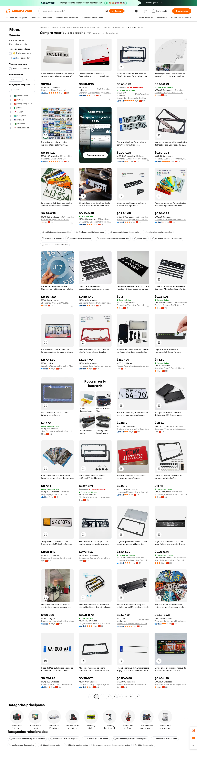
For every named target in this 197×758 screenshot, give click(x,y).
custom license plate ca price (158, 232)
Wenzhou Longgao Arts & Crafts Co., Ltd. (133, 219)
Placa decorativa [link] (135, 27)
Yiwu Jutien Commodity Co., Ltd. (131, 98)
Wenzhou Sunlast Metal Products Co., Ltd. (95, 93)
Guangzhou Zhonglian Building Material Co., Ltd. (57, 621)
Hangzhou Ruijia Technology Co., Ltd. (95, 366)
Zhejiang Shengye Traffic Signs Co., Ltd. (171, 305)
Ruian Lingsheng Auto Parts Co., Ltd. (171, 494)
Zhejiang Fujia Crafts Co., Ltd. (54, 494)
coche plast (140, 238)
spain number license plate (21, 745)
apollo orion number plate (165, 739)
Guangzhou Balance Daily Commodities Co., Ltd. (95, 222)
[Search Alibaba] (71, 11)
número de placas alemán (79, 238)
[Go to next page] (137, 696)
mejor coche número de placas (64, 739)
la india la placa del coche (96, 739)
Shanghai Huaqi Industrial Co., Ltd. (132, 623)
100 (131, 697)
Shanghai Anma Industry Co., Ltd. (169, 560)
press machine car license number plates (111, 745)
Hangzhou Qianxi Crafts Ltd (53, 90)
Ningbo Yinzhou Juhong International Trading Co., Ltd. (95, 497)
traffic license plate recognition (56, 232)
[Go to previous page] (91, 696)
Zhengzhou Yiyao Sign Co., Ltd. (55, 303)
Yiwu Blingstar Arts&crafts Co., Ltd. (56, 431)
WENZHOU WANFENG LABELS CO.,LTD (171, 219)
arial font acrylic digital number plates (130, 739)
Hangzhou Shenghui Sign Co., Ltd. (56, 558)
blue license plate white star (55, 245)
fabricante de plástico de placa (90, 232)
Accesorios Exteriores (114, 27)
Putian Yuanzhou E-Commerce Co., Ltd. (57, 684)
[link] (193, 730)
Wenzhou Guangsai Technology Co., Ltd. (171, 159)
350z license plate (144, 745)
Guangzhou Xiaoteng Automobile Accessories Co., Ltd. (95, 558)
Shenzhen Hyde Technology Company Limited (171, 684)
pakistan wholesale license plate (124, 232)
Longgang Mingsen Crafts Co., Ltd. (132, 492)
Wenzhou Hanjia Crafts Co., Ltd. (169, 92)
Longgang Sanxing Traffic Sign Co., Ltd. (95, 303)
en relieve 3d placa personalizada (167, 238)
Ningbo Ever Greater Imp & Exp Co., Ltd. (95, 623)
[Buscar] (116, 11)
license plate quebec (52, 238)
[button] (106, 11)
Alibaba (43, 27)
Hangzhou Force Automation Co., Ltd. (133, 684)
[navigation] (22, 362)
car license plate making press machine (27, 739)
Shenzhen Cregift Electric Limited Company (171, 368)
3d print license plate (50, 745)
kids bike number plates (76, 745)
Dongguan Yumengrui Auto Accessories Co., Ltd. (171, 429)
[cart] (145, 11)
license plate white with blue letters (113, 238)
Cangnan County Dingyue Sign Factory (95, 684)
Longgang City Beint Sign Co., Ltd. (132, 560)
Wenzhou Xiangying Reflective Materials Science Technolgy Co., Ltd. (57, 366)
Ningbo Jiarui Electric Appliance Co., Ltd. (133, 366)
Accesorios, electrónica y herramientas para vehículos (75, 27)
